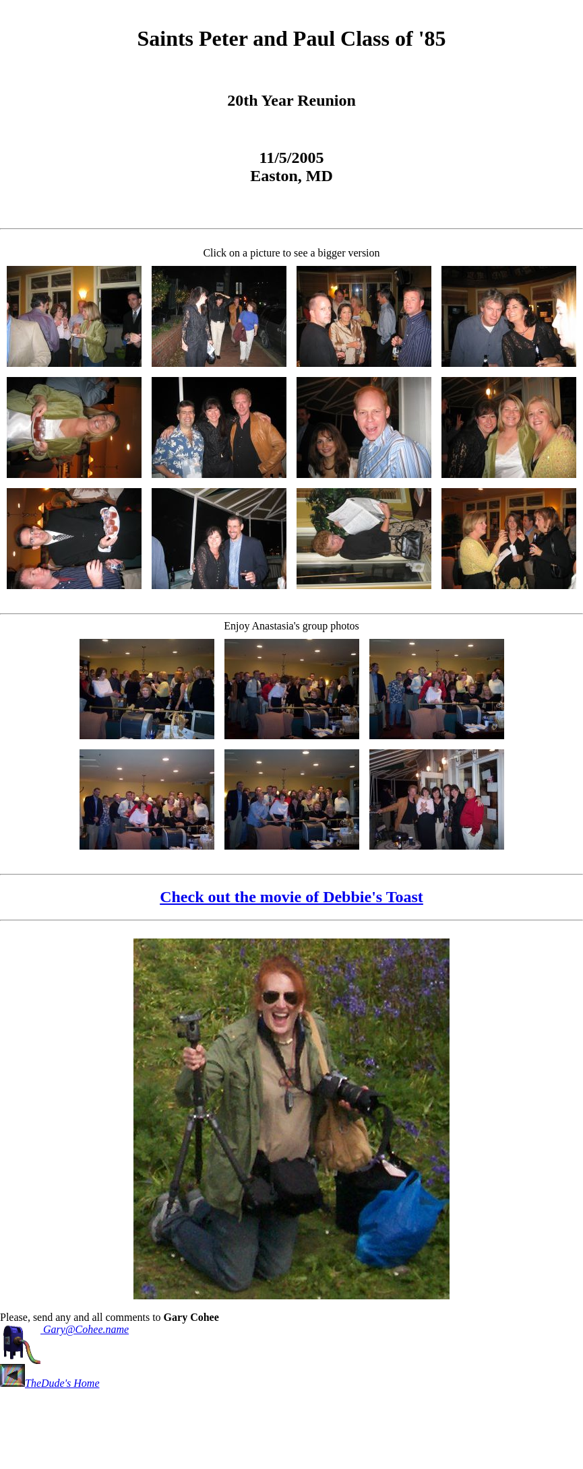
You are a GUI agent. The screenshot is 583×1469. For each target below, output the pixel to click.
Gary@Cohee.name (64, 1329)
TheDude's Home (50, 1383)
